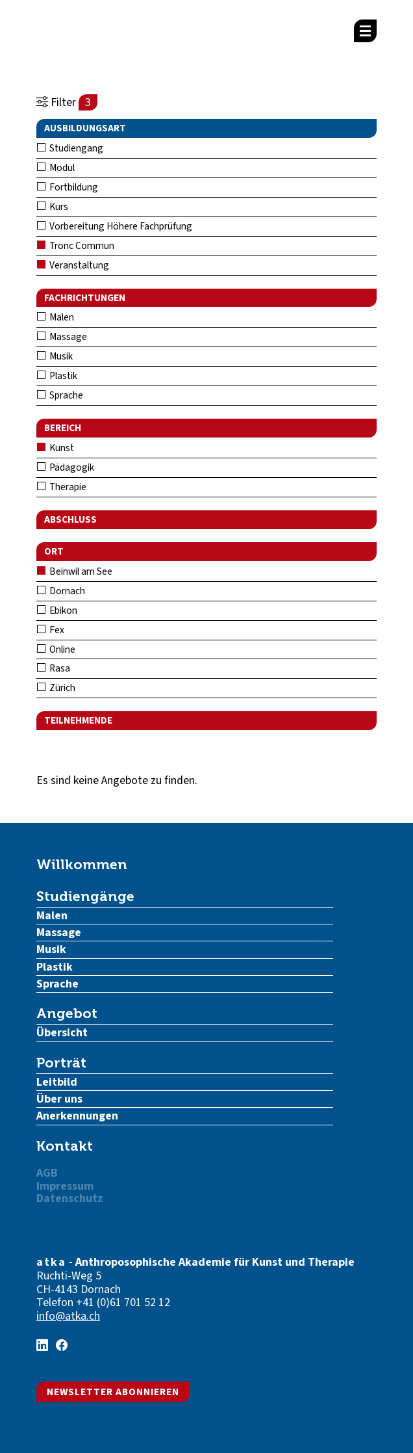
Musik (55, 356)
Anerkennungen (77, 1116)
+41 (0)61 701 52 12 (123, 1302)
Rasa (53, 668)
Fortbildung (67, 187)
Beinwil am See (74, 571)
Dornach (61, 591)
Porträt (61, 1062)
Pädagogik (65, 467)
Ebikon (57, 610)
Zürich (56, 688)
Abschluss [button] (70, 519)
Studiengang (70, 148)
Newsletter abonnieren (113, 1392)
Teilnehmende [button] (78, 720)
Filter (66, 102)
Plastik (57, 376)
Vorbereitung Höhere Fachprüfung (114, 226)
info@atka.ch (68, 1316)
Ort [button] (54, 551)
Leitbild (56, 1082)
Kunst (55, 448)
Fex (50, 630)
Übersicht (62, 1033)
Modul (56, 168)
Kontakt (64, 1146)
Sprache (60, 395)
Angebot (66, 1013)
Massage (62, 337)
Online (56, 649)
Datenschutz (69, 1198)
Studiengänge (85, 896)
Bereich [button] (62, 428)
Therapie (61, 487)
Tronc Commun (75, 246)
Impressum (65, 1186)
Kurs (52, 207)
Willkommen (81, 864)
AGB (47, 1173)
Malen (55, 317)
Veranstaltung (73, 265)
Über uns (59, 1099)
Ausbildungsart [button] (85, 128)
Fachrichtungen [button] (84, 298)
